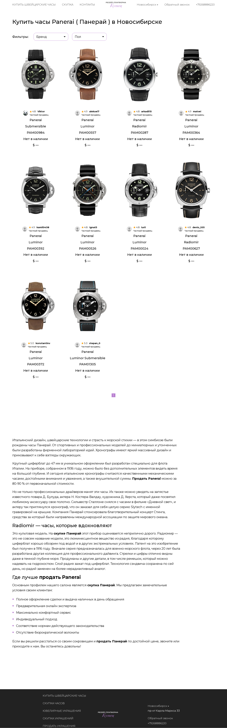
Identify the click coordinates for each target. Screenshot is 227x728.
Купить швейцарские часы (34, 4)
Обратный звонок (177, 4)
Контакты (87, 4)
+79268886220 (205, 4)
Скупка (67, 4)
